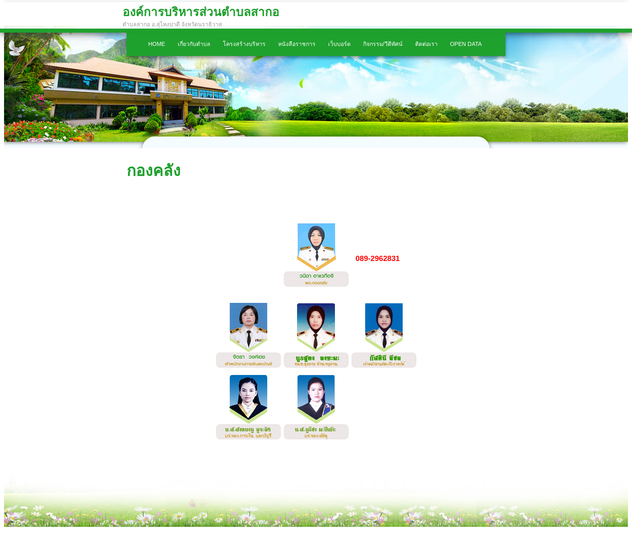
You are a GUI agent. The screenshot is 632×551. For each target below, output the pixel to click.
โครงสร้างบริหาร (244, 44)
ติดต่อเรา (426, 44)
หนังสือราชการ (297, 44)
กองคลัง (154, 170)
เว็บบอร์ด (339, 44)
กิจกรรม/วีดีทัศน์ (383, 44)
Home (156, 44)
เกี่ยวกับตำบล (194, 44)
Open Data (466, 44)
